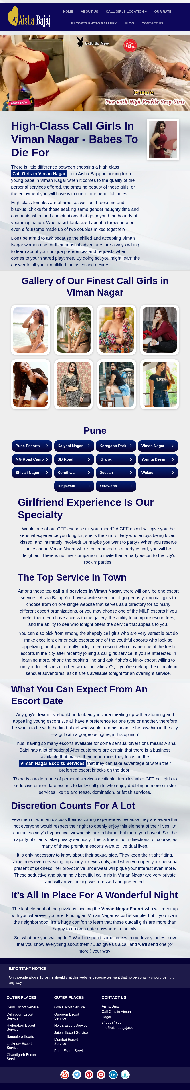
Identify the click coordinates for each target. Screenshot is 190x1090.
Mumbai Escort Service (66, 1042)
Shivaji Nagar (28, 473)
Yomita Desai (153, 459)
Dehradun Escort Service (20, 1016)
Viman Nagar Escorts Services (52, 763)
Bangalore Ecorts (20, 1036)
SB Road (65, 459)
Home (68, 11)
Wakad (147, 473)
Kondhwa (66, 473)
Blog (129, 23)
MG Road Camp (30, 459)
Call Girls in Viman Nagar (39, 173)
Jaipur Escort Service (71, 1032)
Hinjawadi (66, 486)
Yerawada (108, 486)
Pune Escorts (28, 446)
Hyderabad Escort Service (21, 1027)
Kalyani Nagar (70, 446)
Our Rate (162, 11)
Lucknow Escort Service (19, 1046)
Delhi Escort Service (23, 1007)
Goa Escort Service (69, 1007)
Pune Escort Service (70, 1051)
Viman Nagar (153, 446)
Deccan (106, 473)
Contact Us (152, 23)
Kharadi (106, 459)
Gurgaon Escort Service (66, 1016)
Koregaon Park (112, 446)
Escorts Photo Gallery (94, 23)
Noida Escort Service (70, 1025)
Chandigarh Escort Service (21, 1057)
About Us (89, 11)
